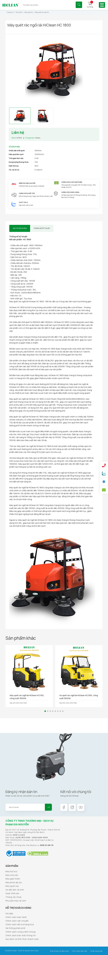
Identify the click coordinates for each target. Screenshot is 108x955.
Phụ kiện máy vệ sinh (15, 900)
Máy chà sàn (11, 875)
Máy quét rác (12, 886)
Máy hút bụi (11, 871)
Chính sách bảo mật (79, 951)
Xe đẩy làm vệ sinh (14, 889)
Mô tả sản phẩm (20, 228)
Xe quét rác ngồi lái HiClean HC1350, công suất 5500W (78, 697)
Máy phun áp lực (13, 882)
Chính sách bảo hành (16, 917)
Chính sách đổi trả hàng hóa (19, 924)
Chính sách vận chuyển (17, 920)
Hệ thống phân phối (15, 928)
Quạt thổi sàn (12, 893)
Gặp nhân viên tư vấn (26, 205)
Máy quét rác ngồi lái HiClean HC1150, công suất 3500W (27, 697)
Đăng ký (48, 807)
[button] (45, 711)
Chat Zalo (23, 202)
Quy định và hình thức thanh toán (22, 939)
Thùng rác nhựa (13, 897)
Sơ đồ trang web (96, 951)
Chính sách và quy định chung (20, 931)
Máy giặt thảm (12, 878)
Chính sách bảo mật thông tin (20, 935)
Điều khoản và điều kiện (59, 951)
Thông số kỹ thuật (42, 228)
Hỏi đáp (9, 913)
